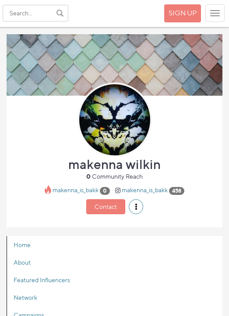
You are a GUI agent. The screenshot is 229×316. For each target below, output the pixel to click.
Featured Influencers (42, 280)
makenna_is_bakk (76, 190)
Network (25, 297)
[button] (136, 206)
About (22, 262)
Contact (106, 206)
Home (22, 244)
